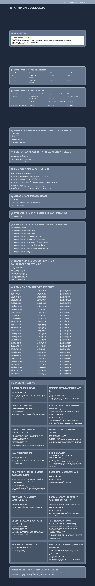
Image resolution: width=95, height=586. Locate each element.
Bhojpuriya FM (57, 453)
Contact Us (82, 2)
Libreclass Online (22, 405)
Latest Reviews (73, 2)
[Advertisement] (46, 19)
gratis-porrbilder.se (23, 388)
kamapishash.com (22, 453)
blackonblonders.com (24, 544)
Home (64, 2)
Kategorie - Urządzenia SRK (64, 472)
